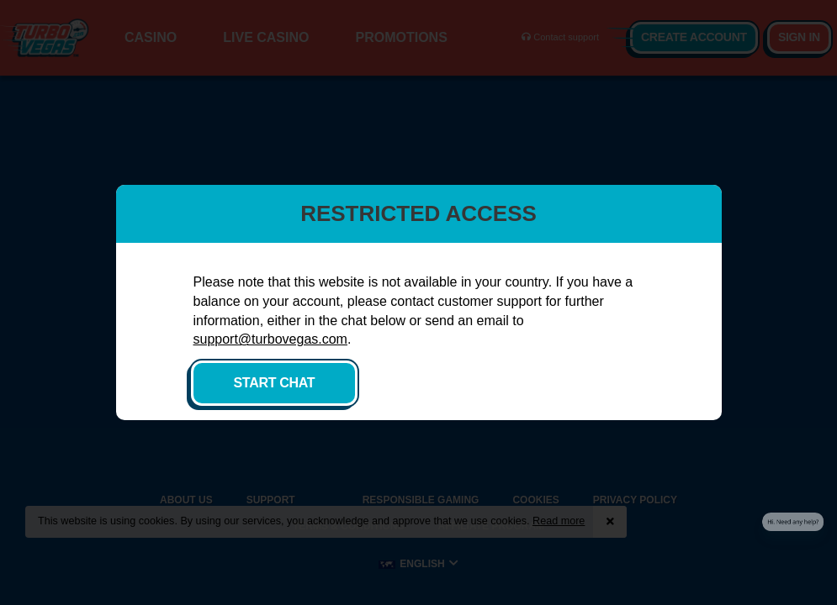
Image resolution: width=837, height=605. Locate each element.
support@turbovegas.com (270, 339)
